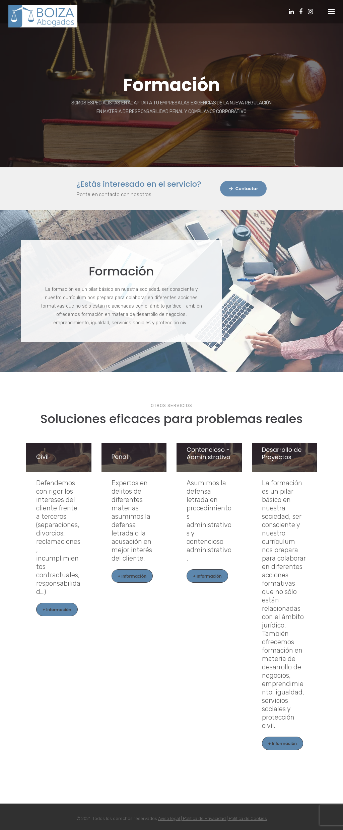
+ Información (57, 609)
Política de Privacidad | (206, 818)
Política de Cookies (248, 818)
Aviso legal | (170, 818)
